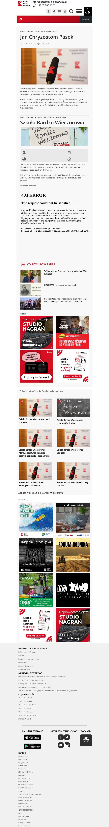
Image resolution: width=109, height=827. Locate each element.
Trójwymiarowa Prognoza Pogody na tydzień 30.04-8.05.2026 (66, 272)
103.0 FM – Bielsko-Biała (27, 715)
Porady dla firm (24, 670)
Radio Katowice (26, 31)
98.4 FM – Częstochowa (27, 705)
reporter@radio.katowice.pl (51, 1)
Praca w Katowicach (25, 666)
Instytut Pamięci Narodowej (28, 659)
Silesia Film (22, 662)
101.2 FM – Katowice (25, 708)
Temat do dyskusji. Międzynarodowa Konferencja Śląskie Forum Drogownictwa (48, 691)
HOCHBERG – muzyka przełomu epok (60, 285)
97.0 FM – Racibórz (25, 701)
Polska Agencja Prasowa (27, 652)
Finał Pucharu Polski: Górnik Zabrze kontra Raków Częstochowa (42, 676)
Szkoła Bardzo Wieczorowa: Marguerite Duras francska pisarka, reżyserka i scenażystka (34, 452)
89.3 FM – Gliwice (25, 698)
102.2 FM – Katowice (25, 712)
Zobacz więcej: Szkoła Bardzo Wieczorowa (40, 492)
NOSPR (21, 655)
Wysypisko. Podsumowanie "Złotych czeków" (35, 687)
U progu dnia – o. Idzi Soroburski (30, 680)
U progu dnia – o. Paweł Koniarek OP (32, 683)
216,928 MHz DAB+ (25, 719)
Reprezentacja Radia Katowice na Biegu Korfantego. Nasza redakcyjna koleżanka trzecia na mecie (66, 300)
